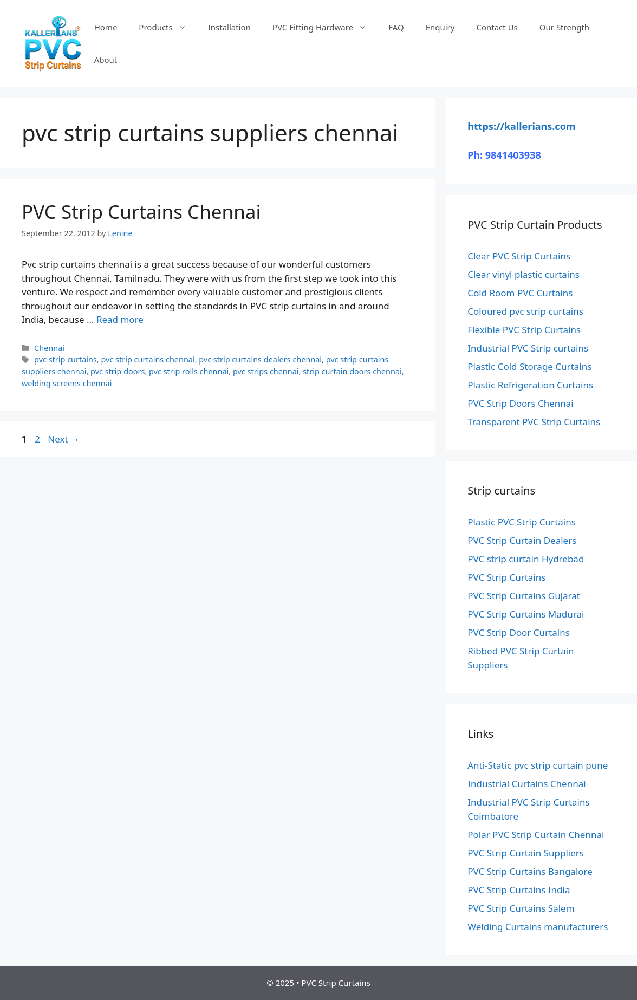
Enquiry (440, 27)
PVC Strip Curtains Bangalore (530, 871)
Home (106, 27)
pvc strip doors (117, 371)
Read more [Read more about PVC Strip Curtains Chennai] (120, 319)
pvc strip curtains (65, 359)
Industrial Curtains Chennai (526, 783)
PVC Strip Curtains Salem (520, 908)
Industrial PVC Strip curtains (527, 348)
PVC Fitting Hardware (325, 27)
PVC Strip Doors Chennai (520, 403)
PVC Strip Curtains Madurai (525, 614)
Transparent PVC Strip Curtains (533, 421)
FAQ (396, 27)
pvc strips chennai (266, 371)
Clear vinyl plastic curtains (523, 274)
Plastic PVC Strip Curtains (521, 522)
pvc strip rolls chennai (189, 371)
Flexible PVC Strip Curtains (524, 329)
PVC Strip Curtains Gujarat (523, 595)
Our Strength (564, 27)
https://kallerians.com (521, 126)
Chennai (49, 348)
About (106, 59)
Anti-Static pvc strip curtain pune (537, 765)
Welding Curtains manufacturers (537, 926)
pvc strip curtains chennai (147, 359)
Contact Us (496, 27)
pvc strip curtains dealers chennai (260, 359)
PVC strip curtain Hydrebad (525, 559)
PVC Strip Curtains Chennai (141, 211)
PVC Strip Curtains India (518, 890)
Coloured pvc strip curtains (525, 311)
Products (168, 27)
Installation (229, 27)
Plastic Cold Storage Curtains (529, 366)
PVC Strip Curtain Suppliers (525, 853)
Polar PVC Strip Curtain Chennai (535, 834)
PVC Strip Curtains (506, 577)
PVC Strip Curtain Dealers (521, 540)
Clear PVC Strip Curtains (518, 256)
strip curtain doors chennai (352, 371)
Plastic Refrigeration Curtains (530, 385)
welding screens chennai (67, 383)
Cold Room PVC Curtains (520, 293)
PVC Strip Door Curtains (518, 632)
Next (64, 439)
